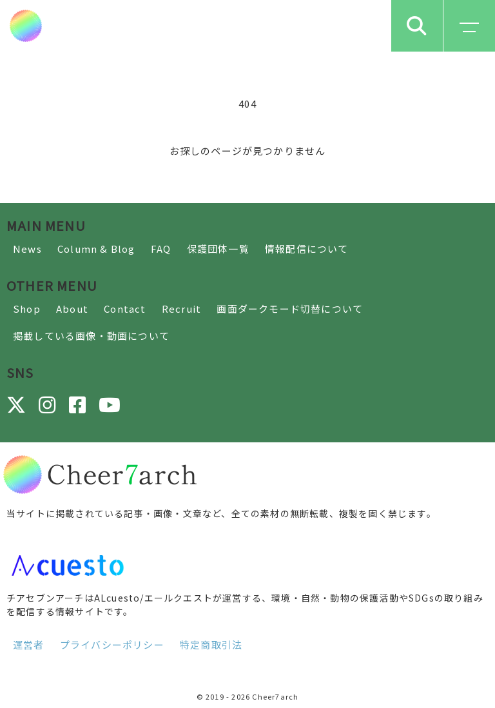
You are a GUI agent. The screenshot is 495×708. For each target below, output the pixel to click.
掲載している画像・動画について (91, 335)
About (72, 308)
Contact (125, 308)
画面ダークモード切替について (290, 308)
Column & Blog (96, 248)
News (27, 248)
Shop (27, 308)
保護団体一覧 (218, 248)
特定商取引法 (211, 644)
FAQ (161, 248)
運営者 (28, 644)
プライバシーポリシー (112, 644)
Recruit (181, 308)
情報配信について (307, 248)
